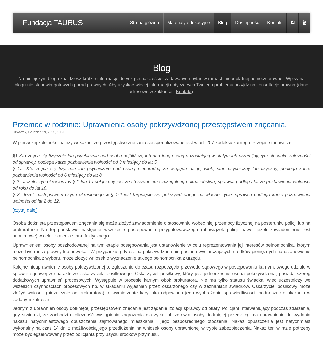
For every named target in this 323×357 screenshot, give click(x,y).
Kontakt (184, 91)
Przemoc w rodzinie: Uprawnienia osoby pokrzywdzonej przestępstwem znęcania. (150, 124)
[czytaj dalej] (25, 210)
